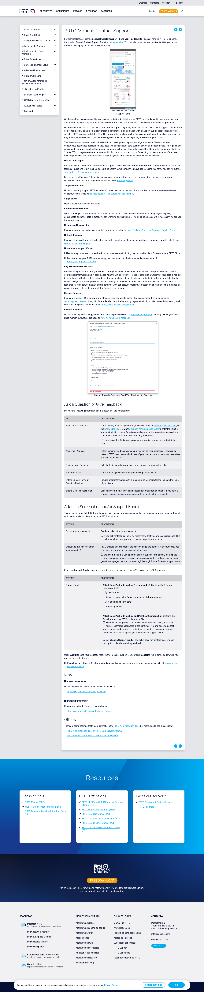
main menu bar (116, 42)
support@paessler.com (165, 425)
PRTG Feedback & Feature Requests (156, 802)
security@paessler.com (75, 301)
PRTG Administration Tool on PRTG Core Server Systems (94, 731)
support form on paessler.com (145, 429)
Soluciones (62, 11)
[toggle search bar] (182, 11)
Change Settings (153, 985)
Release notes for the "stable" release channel (111, 193)
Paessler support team (141, 314)
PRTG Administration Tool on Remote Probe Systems (92, 735)
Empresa (143, 3)
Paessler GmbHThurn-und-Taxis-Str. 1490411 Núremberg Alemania (165, 926)
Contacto (154, 3)
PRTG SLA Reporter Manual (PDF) (98, 809)
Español (180, 3)
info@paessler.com (160, 934)
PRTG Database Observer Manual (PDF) (101, 818)
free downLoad (102, 880)
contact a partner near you (77, 243)
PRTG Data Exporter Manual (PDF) (98, 823)
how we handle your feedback (115, 318)
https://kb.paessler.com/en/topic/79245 (86, 691)
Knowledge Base (125, 180)
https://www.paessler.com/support (118, 304)
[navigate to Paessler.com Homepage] (27, 11)
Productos (46, 11)
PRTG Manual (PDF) (35, 802)
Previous (175, 29)
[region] (102, 985)
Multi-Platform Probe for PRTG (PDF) (43, 806)
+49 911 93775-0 (159, 939)
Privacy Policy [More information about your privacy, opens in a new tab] (111, 985)
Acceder (166, 3)
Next (180, 29)
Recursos (91, 11)
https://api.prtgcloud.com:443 (81, 261)
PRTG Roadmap (146, 806)
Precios (77, 11)
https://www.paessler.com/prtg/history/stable (89, 711)
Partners (106, 11)
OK (176, 985)
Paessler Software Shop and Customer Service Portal (149, 230)
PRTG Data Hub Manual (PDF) (96, 814)
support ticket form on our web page (81, 172)
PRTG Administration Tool (126, 726)
